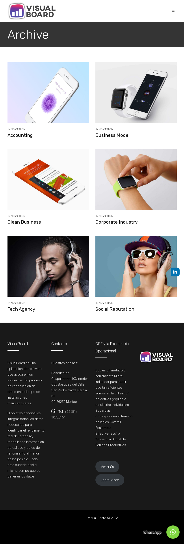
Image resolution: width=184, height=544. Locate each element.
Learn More (110, 480)
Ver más (107, 466)
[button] (173, 532)
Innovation (16, 129)
